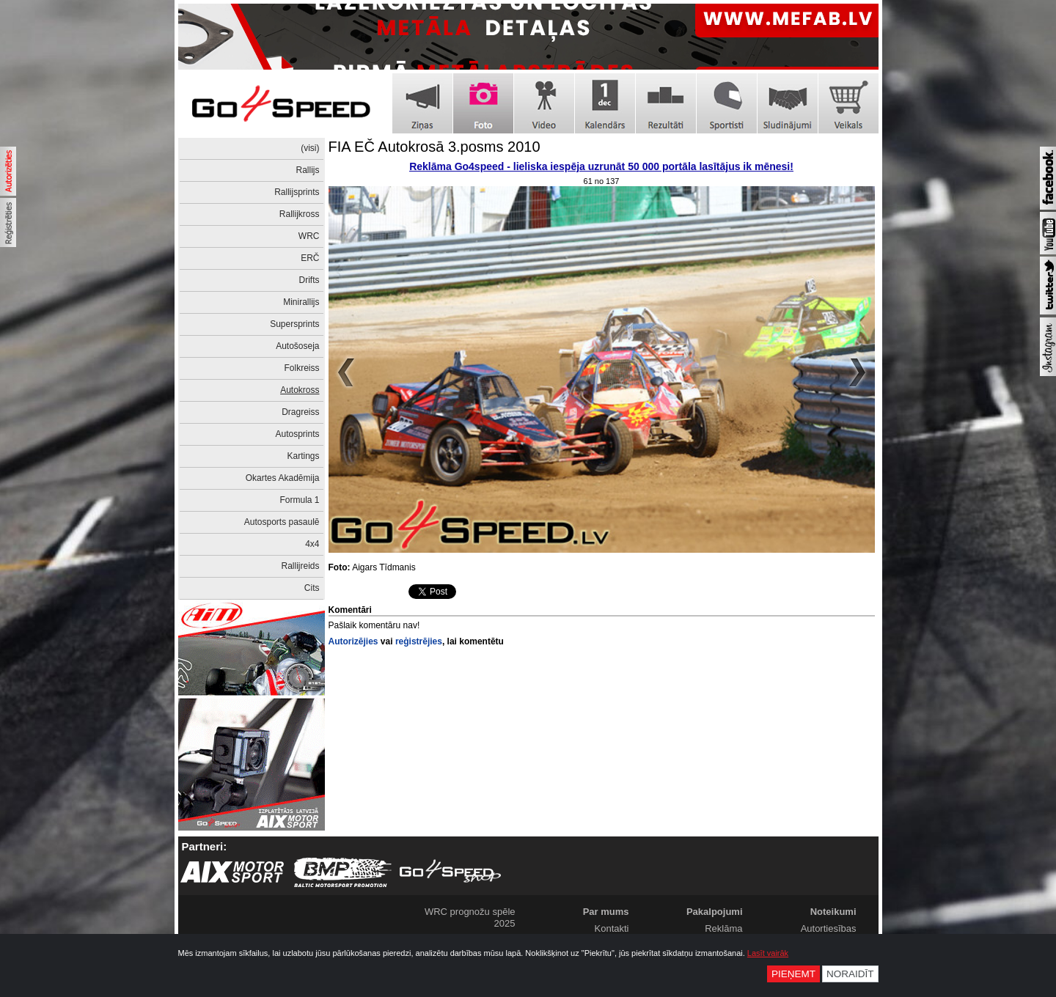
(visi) (310, 148)
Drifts (309, 280)
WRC (309, 236)
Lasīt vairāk (767, 953)
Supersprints (294, 324)
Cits (312, 588)
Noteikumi (833, 911)
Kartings (303, 456)
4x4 (312, 544)
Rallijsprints (296, 192)
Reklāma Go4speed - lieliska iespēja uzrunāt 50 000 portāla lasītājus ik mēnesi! (601, 166)
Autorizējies (353, 641)
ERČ (310, 258)
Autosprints (297, 434)
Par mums (606, 911)
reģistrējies (418, 641)
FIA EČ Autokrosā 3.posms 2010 (434, 147)
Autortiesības (829, 928)
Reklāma (723, 928)
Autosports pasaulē (282, 522)
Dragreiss (300, 412)
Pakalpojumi (714, 911)
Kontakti (612, 928)
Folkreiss (301, 368)
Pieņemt (793, 973)
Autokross (299, 390)
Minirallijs (301, 302)
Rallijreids (300, 566)
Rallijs (307, 170)
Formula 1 (299, 500)
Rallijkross (299, 214)
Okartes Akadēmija (283, 478)
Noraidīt (850, 973)
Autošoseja (297, 346)
